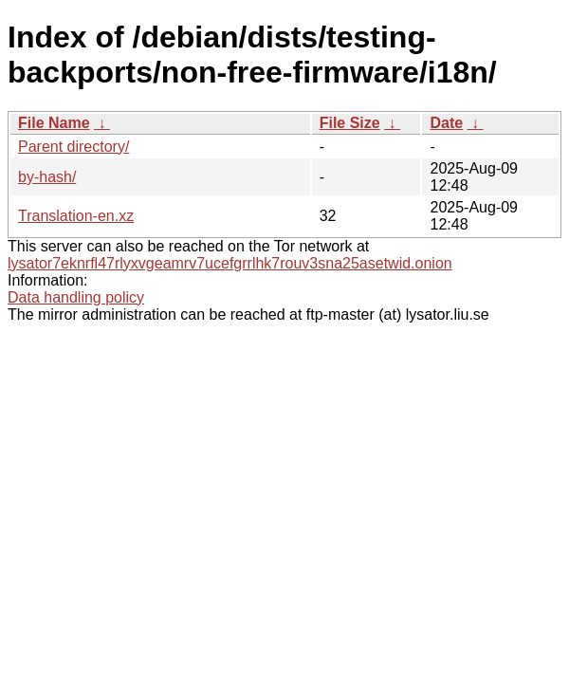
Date (446, 123)
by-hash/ (47, 177)
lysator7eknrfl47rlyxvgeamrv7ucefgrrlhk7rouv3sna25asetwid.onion (230, 263)
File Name (54, 123)
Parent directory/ (73, 146)
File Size (350, 123)
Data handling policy (76, 297)
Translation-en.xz (76, 216)
